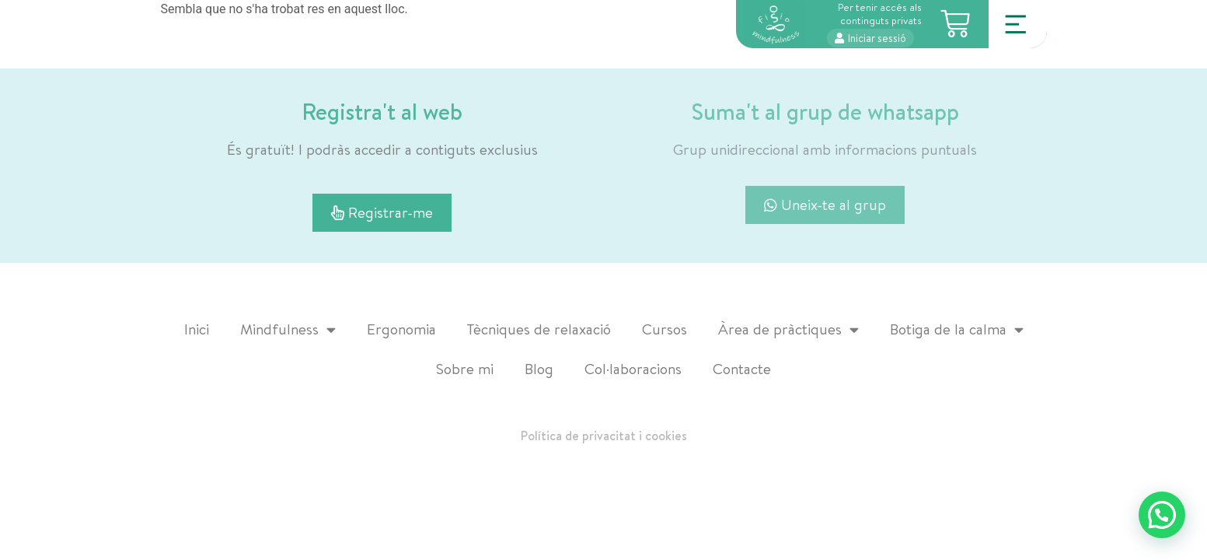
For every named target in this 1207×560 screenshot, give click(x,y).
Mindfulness (288, 329)
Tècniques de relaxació (539, 329)
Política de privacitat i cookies (604, 435)
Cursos (664, 329)
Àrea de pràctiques (788, 329)
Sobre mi (465, 369)
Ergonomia (401, 329)
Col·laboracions (633, 369)
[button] (1162, 515)
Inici (196, 329)
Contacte (742, 369)
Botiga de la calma (957, 329)
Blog (539, 369)
